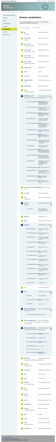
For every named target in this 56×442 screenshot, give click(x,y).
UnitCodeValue (32, 170)
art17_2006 (27, 50)
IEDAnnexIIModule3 (30, 320)
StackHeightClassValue (33, 167)
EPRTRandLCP (28, 96)
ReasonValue (32, 160)
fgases (26, 203)
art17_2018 (27, 61)
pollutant (31, 303)
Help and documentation (9, 15)
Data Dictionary (15, 12)
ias (25, 287)
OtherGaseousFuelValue (33, 149)
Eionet (9, 12)
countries (31, 208)
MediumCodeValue (33, 129)
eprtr (25, 90)
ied (25, 291)
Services (5, 32)
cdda (25, 71)
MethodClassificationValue (33, 134)
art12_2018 (27, 44)
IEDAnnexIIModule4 (30, 328)
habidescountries (33, 255)
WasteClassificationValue (33, 176)
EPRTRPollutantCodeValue (33, 113)
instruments (31, 282)
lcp (25, 388)
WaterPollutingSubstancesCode (33, 352)
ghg (25, 220)
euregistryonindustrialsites (31, 187)
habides (26, 225)
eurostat (26, 193)
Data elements (6, 23)
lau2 (25, 378)
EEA (9, 1)
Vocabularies (6, 29)
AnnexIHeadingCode (33, 314)
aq (25, 32)
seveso (26, 408)
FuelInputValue (32, 118)
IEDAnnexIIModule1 (30, 309)
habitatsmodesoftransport (33, 273)
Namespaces (6, 34)
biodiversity (27, 67)
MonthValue (31, 145)
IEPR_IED (27, 358)
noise (26, 400)
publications (28, 404)
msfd (25, 394)
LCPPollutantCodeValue (33, 123)
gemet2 (26, 216)
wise (25, 422)
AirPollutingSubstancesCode (33, 333)
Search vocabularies (26, 27)
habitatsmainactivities (33, 264)
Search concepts (37, 27)
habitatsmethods (33, 268)
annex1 (30, 295)
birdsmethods (32, 237)
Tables (4, 20)
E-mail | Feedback (7, 437)
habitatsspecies (32, 278)
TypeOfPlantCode (33, 345)
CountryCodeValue (33, 107)
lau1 (25, 374)
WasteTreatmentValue (33, 180)
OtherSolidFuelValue (33, 155)
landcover (27, 370)
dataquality (27, 86)
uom (25, 418)
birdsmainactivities (33, 233)
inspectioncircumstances (33, 299)
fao (25, 197)
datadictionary (28, 80)
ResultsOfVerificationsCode (33, 341)
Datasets (5, 18)
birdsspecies (32, 247)
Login (40, 1)
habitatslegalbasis (33, 259)
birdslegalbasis (32, 228)
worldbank (27, 428)
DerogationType (32, 337)
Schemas (5, 26)
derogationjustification (33, 251)
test (25, 414)
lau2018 (26, 382)
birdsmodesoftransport (33, 242)
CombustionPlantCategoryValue (33, 101)
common (27, 76)
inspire (26, 364)
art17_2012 (27, 56)
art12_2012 (27, 38)
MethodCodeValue (33, 140)
